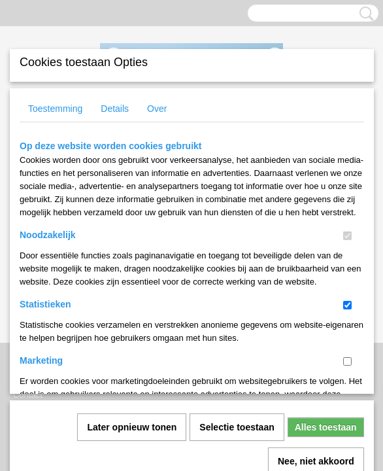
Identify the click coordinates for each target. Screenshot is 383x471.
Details (115, 108)
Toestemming (55, 108)
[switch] (347, 236)
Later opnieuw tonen (131, 282)
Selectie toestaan (236, 282)
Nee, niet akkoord (316, 316)
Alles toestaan (326, 282)
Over (157, 108)
